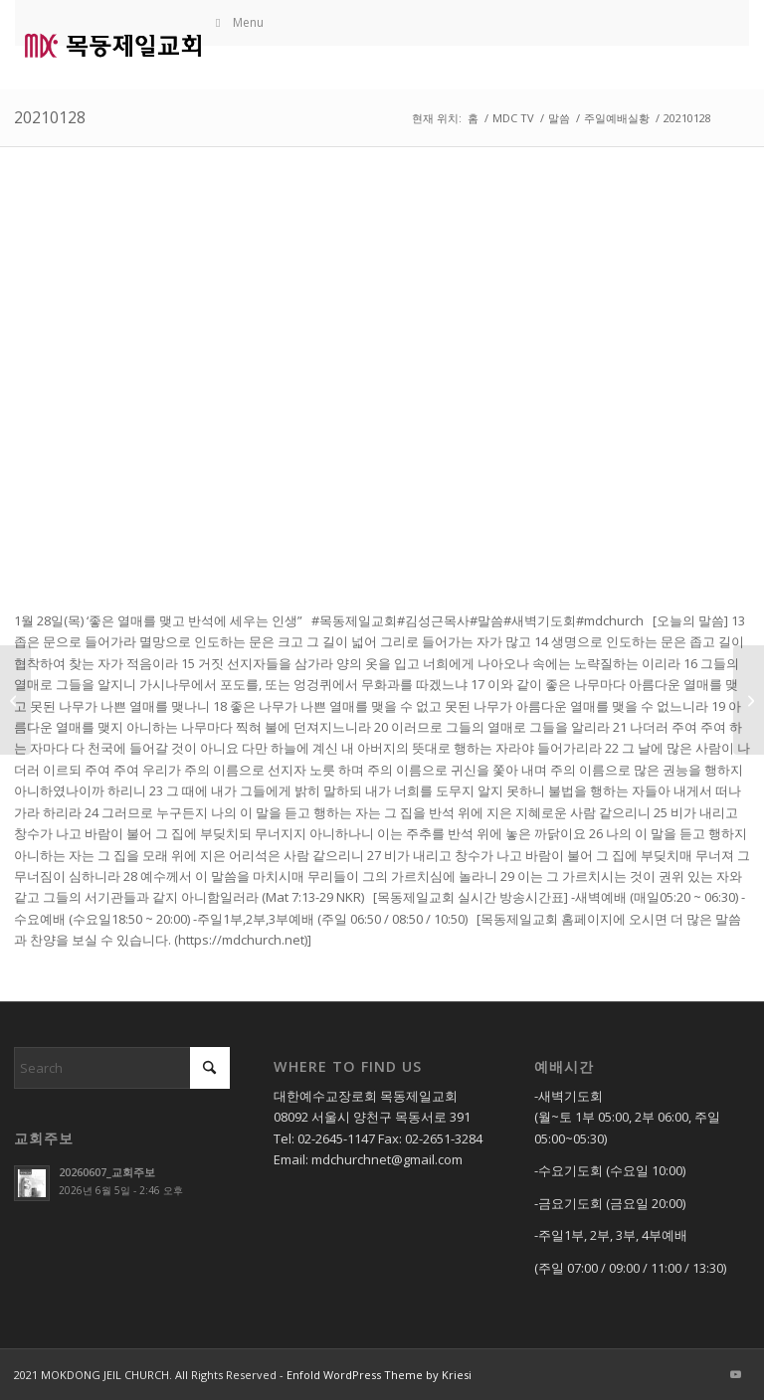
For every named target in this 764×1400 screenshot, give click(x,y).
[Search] (122, 1068)
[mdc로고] (112, 44)
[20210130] (748, 700)
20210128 (50, 117)
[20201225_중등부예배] (15, 700)
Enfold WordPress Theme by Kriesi (379, 1374)
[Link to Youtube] (735, 1374)
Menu (238, 22)
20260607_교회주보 (107, 1171)
